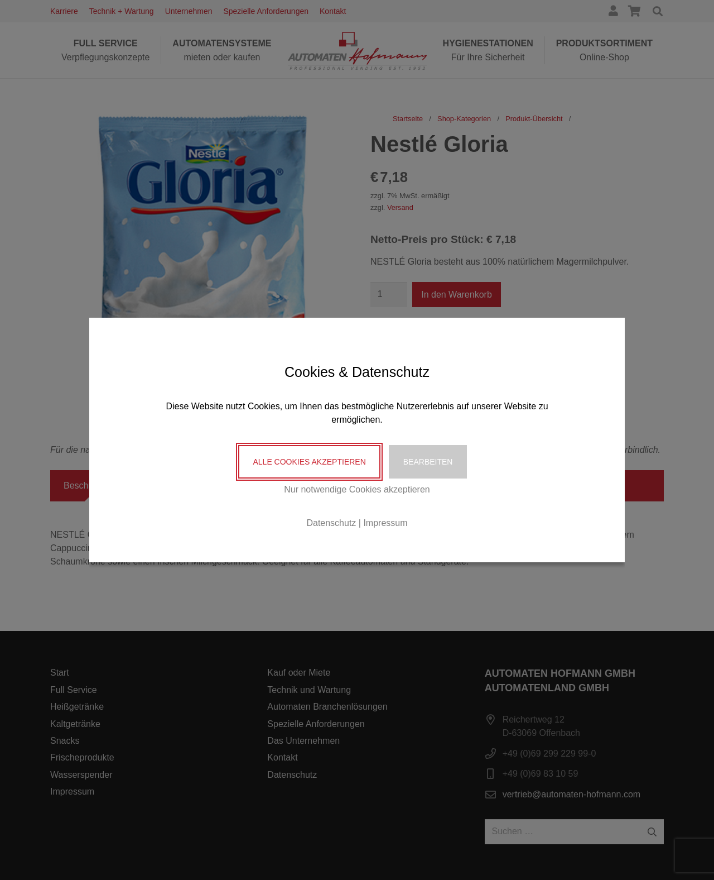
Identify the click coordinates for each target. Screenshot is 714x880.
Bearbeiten (428, 461)
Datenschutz (331, 523)
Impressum (385, 523)
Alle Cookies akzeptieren (309, 461)
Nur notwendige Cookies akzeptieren (357, 489)
